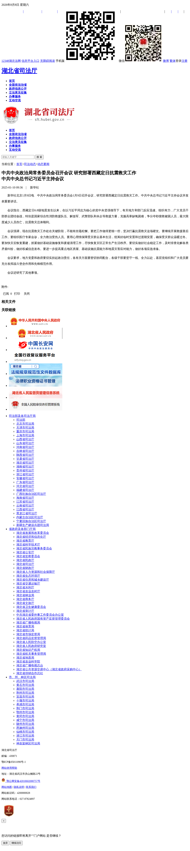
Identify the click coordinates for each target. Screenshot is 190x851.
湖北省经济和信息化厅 (31, 536)
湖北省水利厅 (25, 587)
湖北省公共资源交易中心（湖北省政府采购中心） (49, 669)
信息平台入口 (30, 60)
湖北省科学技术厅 (28, 544)
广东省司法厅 (25, 482)
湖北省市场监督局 (28, 634)
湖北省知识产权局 (28, 649)
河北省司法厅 (25, 486)
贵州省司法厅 (25, 470)
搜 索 (39, 157)
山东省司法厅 (25, 443)
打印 (17, 293)
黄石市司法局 (25, 684)
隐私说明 (19, 787)
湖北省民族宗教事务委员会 (34, 548)
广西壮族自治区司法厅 (31, 493)
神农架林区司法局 (28, 743)
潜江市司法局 (25, 735)
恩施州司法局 (25, 727)
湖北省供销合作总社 (29, 673)
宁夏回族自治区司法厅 (31, 521)
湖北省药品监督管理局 (31, 638)
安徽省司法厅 (25, 478)
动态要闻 (43, 164)
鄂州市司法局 (25, 712)
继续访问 (16, 843)
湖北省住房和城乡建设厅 (32, 579)
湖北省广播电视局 (28, 622)
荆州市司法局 (25, 692)
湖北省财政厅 (25, 567)
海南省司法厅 (25, 497)
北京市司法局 (25, 423)
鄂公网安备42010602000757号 (20, 781)
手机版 (87, 60)
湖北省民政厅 (25, 560)
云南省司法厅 (25, 505)
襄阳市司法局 (25, 688)
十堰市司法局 (25, 700)
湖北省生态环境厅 (28, 575)
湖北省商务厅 (25, 599)
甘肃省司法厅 (25, 458)
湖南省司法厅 (25, 466)
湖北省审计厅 (25, 610)
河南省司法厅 (25, 447)
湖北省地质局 (25, 657)
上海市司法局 (25, 435)
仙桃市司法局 (25, 731)
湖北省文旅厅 (25, 603)
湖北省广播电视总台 (29, 665)
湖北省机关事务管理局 (31, 653)
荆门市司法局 (25, 708)
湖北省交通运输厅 (28, 583)
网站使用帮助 (9, 768)
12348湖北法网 (11, 60)
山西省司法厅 (25, 439)
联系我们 (31, 787)
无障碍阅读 (47, 60)
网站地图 (6, 787)
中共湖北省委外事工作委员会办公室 (40, 614)
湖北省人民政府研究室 (31, 645)
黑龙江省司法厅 (26, 513)
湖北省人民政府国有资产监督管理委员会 (43, 618)
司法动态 (30, 164)
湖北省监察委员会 (28, 556)
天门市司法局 (25, 739)
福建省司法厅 (25, 490)
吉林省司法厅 (25, 451)
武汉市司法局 (25, 681)
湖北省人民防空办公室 (31, 642)
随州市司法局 (25, 723)
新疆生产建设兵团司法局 (32, 525)
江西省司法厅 (25, 509)
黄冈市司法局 (25, 716)
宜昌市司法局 (25, 696)
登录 (178, 60)
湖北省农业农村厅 (28, 591)
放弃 (5, 843)
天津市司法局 (25, 427)
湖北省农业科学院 (28, 661)
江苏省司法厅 (25, 501)
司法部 (20, 419)
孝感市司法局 (25, 704)
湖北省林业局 (25, 595)
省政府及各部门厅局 (22, 529)
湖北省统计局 (25, 630)
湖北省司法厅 (19, 70)
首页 (19, 164)
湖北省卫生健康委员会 (31, 606)
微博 (166, 60)
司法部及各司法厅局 (22, 415)
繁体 (173, 60)
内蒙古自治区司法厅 (29, 517)
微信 (140, 60)
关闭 (26, 293)
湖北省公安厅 (25, 552)
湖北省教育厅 (25, 540)
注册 (184, 60)
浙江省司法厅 (25, 474)
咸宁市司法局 (25, 720)
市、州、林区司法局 (22, 677)
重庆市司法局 (25, 431)
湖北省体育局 (25, 626)
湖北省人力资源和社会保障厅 (35, 571)
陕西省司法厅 (25, 454)
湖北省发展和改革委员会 (32, 532)
